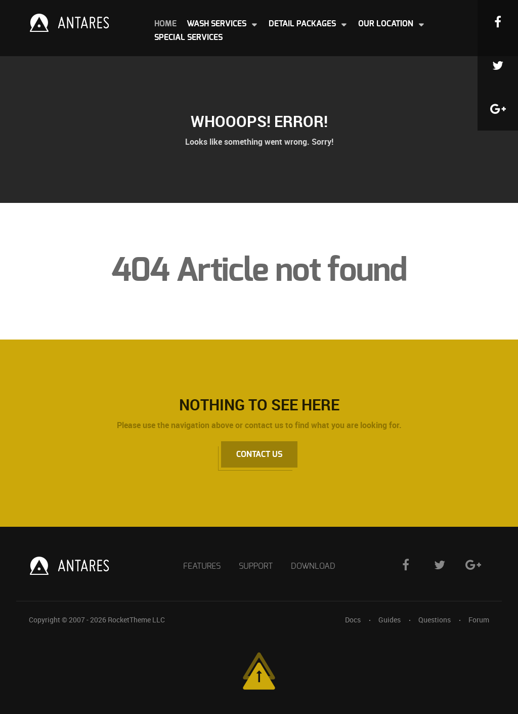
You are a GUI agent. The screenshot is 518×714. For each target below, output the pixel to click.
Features (202, 566)
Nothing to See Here (259, 404)
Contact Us (259, 454)
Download (313, 566)
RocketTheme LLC (136, 619)
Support (256, 566)
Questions (434, 619)
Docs (353, 619)
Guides (389, 619)
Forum (478, 619)
